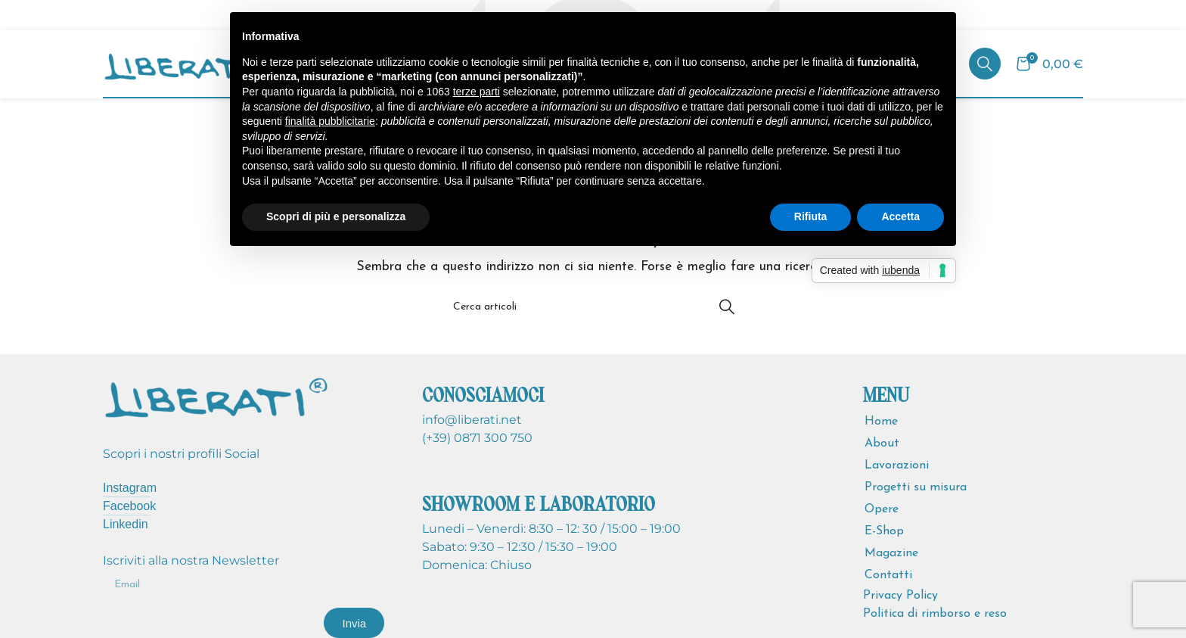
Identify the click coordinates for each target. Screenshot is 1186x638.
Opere (882, 509)
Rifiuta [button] (810, 216)
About (882, 443)
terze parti (476, 92)
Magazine (891, 553)
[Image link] (216, 395)
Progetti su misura (916, 487)
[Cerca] (984, 63)
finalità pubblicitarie (330, 121)
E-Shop (884, 531)
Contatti (888, 575)
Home (881, 421)
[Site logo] (186, 63)
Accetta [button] (900, 216)
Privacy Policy (900, 596)
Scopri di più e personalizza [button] (335, 216)
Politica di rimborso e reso (935, 614)
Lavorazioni (897, 465)
